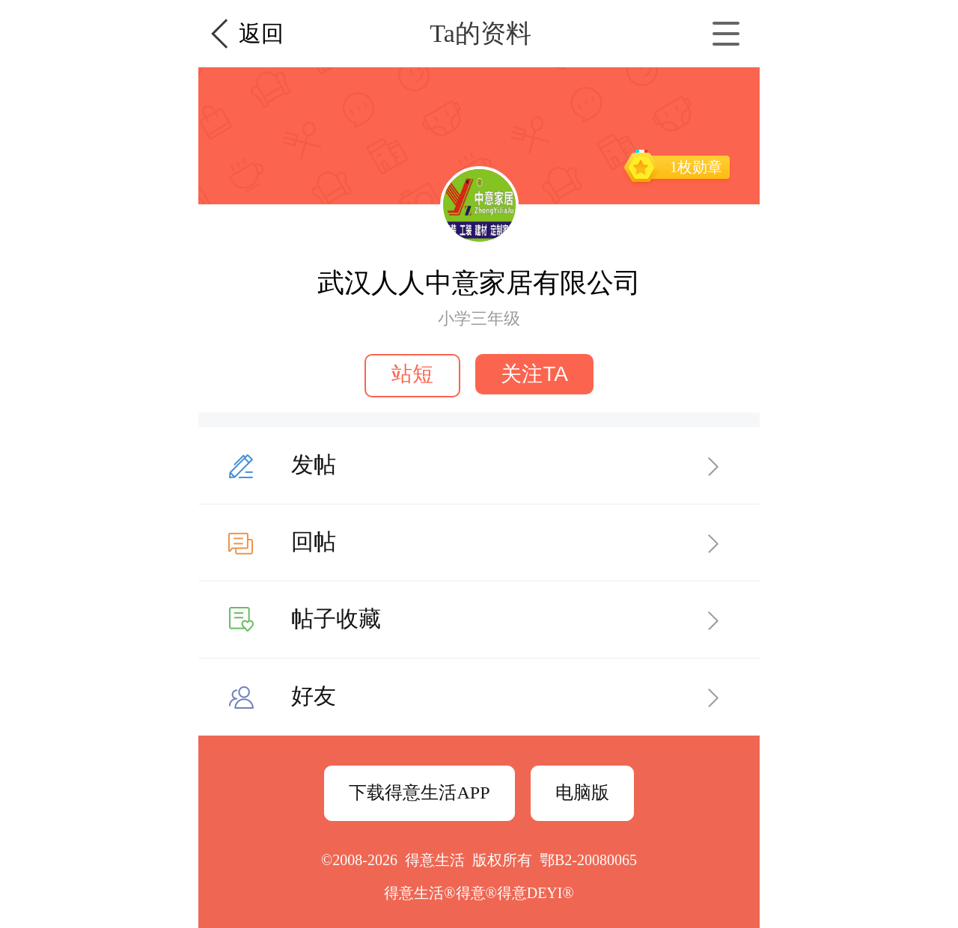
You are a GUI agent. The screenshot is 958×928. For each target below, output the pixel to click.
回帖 (313, 541)
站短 (412, 373)
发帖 (313, 464)
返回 (261, 33)
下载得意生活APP (419, 792)
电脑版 (582, 792)
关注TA (534, 373)
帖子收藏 (336, 618)
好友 (313, 695)
